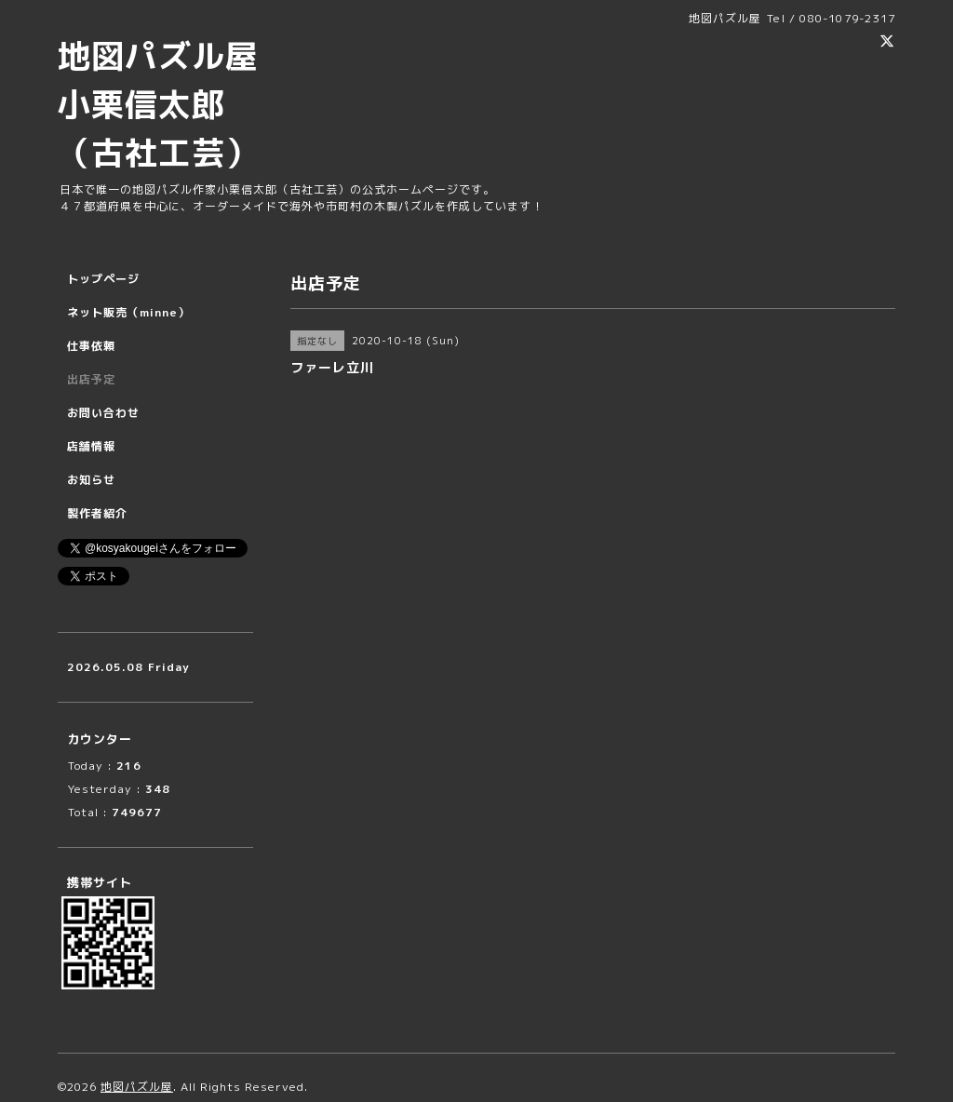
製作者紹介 (97, 513)
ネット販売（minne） (128, 312)
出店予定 (91, 379)
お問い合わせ (103, 413)
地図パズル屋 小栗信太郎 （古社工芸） (175, 104)
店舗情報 (91, 446)
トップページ (103, 279)
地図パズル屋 (137, 1087)
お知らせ (91, 480)
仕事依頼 (91, 346)
